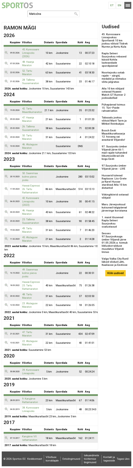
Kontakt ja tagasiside (109, 459)
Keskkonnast (34, 458)
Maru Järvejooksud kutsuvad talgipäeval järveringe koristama (114, 207)
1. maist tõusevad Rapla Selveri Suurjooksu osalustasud (112, 222)
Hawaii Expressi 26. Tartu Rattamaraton (31, 189)
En (119, 5)
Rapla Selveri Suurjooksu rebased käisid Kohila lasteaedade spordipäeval (114, 59)
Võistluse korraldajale (52, 459)
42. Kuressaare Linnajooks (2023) (30, 202)
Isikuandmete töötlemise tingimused (91, 459)
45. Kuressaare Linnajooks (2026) (30, 53)
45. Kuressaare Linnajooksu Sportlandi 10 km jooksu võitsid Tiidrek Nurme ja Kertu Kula (115, 40)
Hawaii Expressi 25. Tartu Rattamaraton (31, 285)
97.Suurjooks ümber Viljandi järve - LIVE (114, 167)
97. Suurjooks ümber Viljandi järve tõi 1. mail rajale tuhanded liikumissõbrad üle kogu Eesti (114, 152)
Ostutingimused (71, 458)
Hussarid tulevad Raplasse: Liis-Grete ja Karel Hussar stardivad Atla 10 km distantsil (114, 181)
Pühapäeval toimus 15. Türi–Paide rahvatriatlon (113, 107)
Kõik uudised (115, 273)
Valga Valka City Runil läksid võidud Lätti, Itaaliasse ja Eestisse (115, 261)
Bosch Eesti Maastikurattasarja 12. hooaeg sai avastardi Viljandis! (113, 135)
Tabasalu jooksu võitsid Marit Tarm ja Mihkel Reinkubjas (114, 120)
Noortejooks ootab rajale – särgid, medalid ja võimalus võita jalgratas (114, 77)
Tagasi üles (123, 458)
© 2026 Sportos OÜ (14, 458)
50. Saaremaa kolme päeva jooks (30, 177)
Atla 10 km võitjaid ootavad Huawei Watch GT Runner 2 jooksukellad (114, 93)
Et (112, 5)
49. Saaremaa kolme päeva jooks (30, 273)
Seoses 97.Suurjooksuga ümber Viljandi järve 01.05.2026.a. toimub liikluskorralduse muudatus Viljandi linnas (115, 243)
